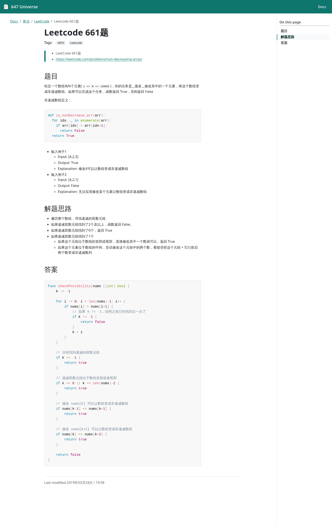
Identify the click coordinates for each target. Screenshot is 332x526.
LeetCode (41, 21)
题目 (284, 31)
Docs (14, 21)
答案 (284, 42)
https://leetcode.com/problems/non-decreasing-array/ (99, 59)
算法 (26, 21)
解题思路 (287, 36)
